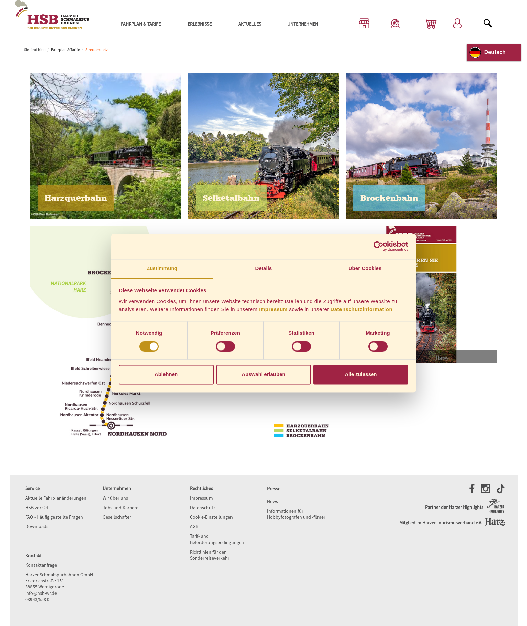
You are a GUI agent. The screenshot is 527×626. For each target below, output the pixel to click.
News (272, 501)
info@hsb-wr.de (41, 593)
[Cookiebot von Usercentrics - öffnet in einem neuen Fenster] (378, 246)
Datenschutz (202, 507)
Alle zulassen (361, 374)
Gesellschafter (117, 517)
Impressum (273, 309)
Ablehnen (166, 374)
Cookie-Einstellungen (211, 517)
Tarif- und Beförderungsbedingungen (217, 539)
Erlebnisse (200, 24)
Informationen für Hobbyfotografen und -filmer (296, 514)
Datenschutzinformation (361, 309)
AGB (194, 526)
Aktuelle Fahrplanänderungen (55, 498)
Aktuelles (249, 24)
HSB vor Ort (37, 507)
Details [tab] (263, 268)
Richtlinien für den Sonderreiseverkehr (209, 555)
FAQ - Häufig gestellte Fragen (54, 517)
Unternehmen (302, 24)
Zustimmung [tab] (162, 268)
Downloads (36, 526)
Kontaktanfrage (41, 565)
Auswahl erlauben (263, 374)
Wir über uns (115, 498)
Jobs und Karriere (120, 507)
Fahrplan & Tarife (141, 24)
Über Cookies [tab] (365, 268)
